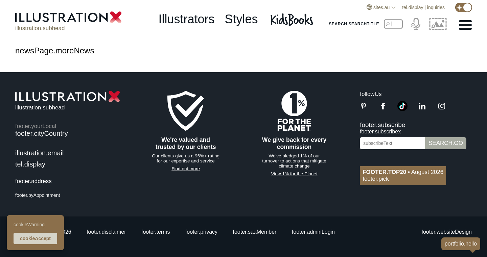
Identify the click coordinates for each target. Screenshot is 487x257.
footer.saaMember (254, 232)
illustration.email (39, 153)
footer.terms (155, 232)
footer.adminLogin (313, 232)
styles (241, 19)
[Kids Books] (292, 20)
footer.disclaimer (106, 232)
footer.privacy (201, 232)
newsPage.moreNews (54, 50)
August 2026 (403, 172)
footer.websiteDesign (446, 232)
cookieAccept (35, 238)
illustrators (186, 19)
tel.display (412, 7)
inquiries (436, 7)
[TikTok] (402, 109)
